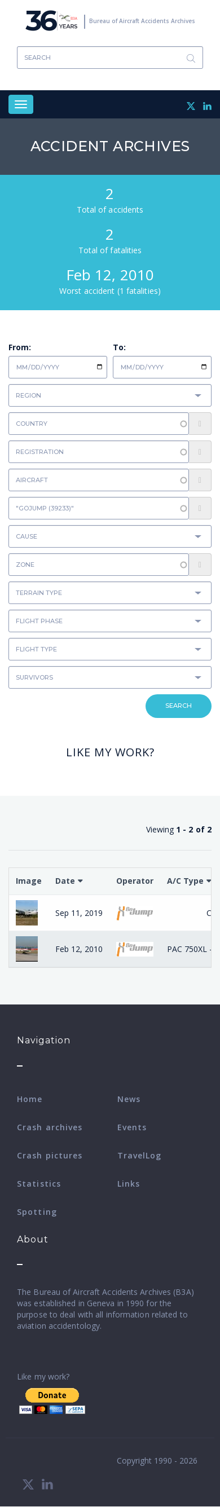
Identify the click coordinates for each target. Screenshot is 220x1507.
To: (119, 347)
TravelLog (139, 1155)
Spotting (37, 1211)
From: (19, 347)
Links (128, 1183)
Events (132, 1127)
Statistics (39, 1183)
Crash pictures (49, 1155)
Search (190, 57)
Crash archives (49, 1127)
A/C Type (185, 880)
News (128, 1099)
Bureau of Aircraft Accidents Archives (142, 21)
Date (65, 880)
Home (29, 1099)
